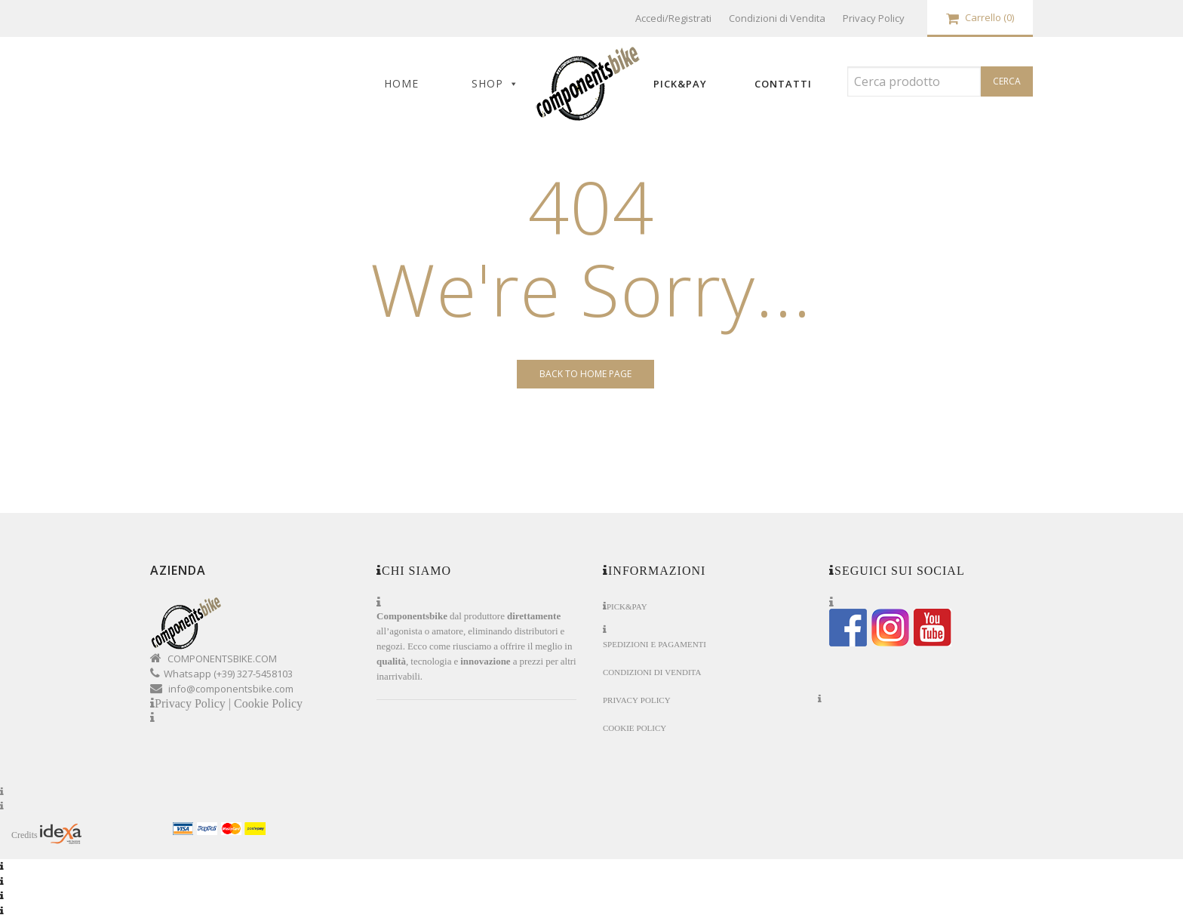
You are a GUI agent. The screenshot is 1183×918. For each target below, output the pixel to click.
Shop (487, 83)
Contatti (783, 84)
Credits (46, 834)
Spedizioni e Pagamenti (654, 644)
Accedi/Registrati (673, 18)
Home (401, 83)
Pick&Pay (680, 84)
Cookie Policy (268, 703)
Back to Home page (585, 373)
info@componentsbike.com (230, 688)
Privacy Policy (874, 18)
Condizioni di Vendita (777, 18)
